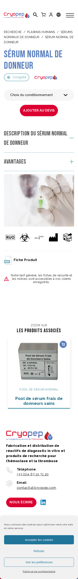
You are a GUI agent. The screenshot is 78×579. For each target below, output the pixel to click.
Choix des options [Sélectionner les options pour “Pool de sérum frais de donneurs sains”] (63, 344)
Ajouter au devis (39, 110)
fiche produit (20, 260)
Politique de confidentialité (39, 571)
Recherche (13, 32)
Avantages (15, 161)
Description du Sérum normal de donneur (36, 138)
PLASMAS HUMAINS (41, 32)
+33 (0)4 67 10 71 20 (33, 474)
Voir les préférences (39, 562)
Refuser (39, 551)
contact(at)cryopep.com (36, 488)
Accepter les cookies (39, 539)
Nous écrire (21, 502)
